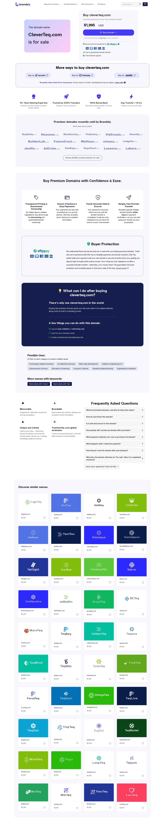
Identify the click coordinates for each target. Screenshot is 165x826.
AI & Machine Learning (66, 364)
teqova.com (124, 643)
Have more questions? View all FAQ (102, 467)
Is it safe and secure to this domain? (101, 424)
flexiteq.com (91, 804)
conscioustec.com (93, 579)
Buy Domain (108, 32)
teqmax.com (58, 676)
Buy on (38, 75)
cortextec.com (125, 515)
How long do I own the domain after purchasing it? (107, 451)
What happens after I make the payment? (103, 444)
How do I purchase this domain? (99, 417)
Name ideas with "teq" (61, 384)
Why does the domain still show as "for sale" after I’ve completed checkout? (113, 459)
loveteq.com (124, 804)
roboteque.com (92, 547)
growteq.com (91, 611)
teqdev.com (25, 740)
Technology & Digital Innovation (41, 364)
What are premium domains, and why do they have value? (110, 410)
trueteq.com (124, 675)
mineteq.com (25, 772)
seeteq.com (58, 515)
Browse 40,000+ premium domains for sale (82, 158)
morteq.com (58, 804)
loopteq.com (91, 772)
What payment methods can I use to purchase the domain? (110, 437)
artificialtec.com (59, 611)
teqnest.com (58, 708)
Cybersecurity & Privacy (38, 369)
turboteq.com (91, 675)
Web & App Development (88, 364)
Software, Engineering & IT (112, 364)
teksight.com (25, 579)
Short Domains (86, 4)
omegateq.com (92, 707)
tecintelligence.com (126, 546)
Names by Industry (51, 4)
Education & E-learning (60, 369)
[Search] (131, 4)
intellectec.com (26, 547)
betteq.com (25, 804)
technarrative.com (27, 611)
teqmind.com (25, 675)
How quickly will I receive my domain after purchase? (108, 430)
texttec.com (58, 547)
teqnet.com (91, 740)
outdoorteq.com (92, 643)
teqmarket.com (125, 740)
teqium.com (124, 772)
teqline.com (124, 708)
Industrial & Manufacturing (103, 369)
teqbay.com (58, 643)
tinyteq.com (58, 740)
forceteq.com (25, 708)
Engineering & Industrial (126, 369)
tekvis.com (123, 579)
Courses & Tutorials (81, 369)
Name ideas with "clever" (38, 384)
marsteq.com (25, 643)
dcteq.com (123, 611)
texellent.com (58, 579)
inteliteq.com (91, 515)
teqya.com (57, 772)
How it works (122, 268)
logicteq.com (25, 514)
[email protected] (91, 337)
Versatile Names (70, 4)
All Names (101, 4)
